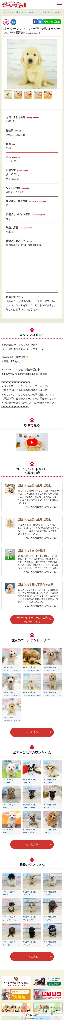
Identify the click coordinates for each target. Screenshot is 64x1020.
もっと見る (32, 732)
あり (8, 205)
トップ (4, 12)
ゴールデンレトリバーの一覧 (32, 12)
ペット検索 (13, 12)
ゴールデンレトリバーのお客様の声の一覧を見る (32, 619)
